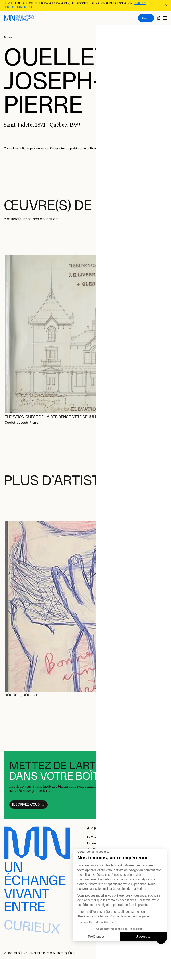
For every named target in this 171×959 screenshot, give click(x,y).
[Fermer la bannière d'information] (166, 5)
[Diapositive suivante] (162, 237)
